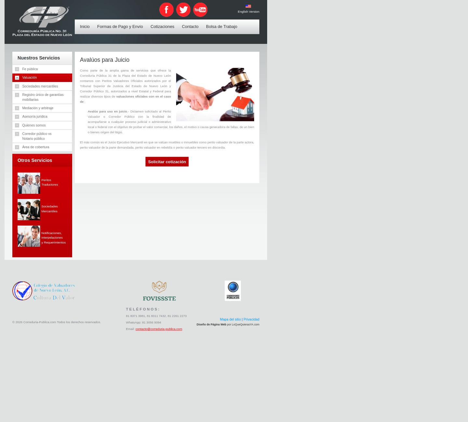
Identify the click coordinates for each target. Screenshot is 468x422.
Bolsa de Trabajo (223, 23)
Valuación (29, 77)
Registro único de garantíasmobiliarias (43, 97)
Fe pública (30, 69)
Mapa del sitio (230, 320)
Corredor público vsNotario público (37, 136)
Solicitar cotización (167, 162)
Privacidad (252, 320)
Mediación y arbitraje (38, 108)
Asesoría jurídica (34, 116)
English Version (248, 11)
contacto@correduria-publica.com (159, 329)
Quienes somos (34, 125)
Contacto (191, 23)
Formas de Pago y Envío (121, 23)
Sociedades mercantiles (40, 86)
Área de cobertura (35, 147)
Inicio (86, 23)
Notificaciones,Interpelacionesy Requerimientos (54, 237)
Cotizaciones (164, 23)
